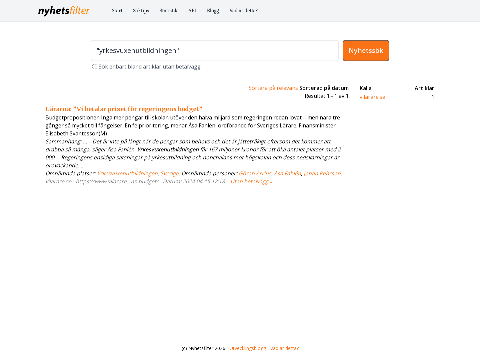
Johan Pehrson (322, 173)
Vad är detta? (244, 11)
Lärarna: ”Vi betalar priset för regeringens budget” (123, 109)
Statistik (169, 11)
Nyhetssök (366, 50)
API (192, 11)
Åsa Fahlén (287, 173)
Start (117, 11)
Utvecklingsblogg (248, 348)
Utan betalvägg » (251, 181)
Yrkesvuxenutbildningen (127, 173)
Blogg (213, 11)
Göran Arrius (255, 173)
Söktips (141, 11)
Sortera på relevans (273, 87)
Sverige (169, 173)
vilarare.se (372, 96)
